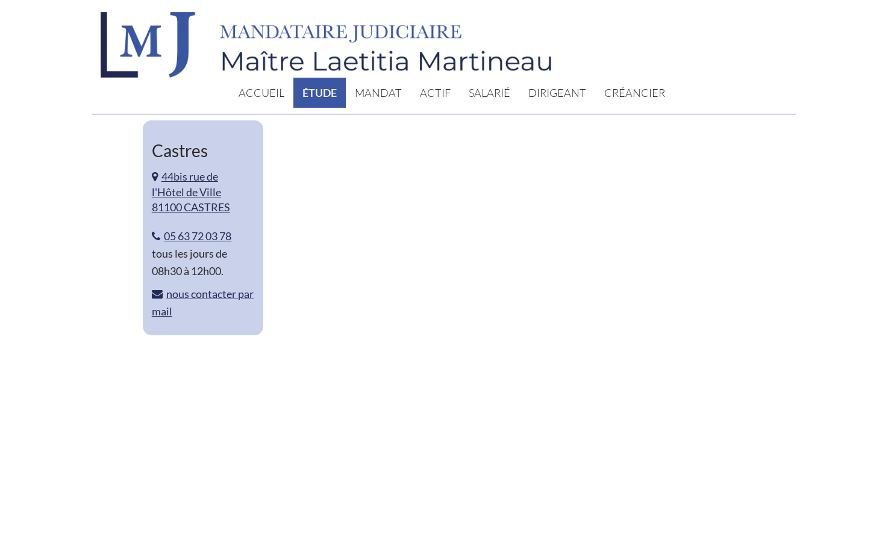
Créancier (634, 92)
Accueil (261, 92)
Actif (435, 92)
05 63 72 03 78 (197, 236)
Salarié (489, 92)
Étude (319, 92)
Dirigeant (557, 92)
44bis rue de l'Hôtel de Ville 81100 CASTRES (191, 192)
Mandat (378, 92)
